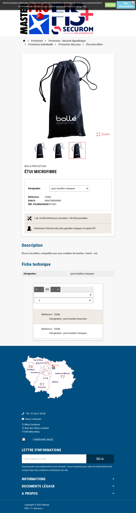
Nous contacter (33, 419)
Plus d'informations (126, 5)
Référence (33, 197)
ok (100, 459)
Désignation (34, 188)
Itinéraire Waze (43, 439)
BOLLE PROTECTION (35, 166)
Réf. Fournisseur (38, 204)
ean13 (31, 200)
